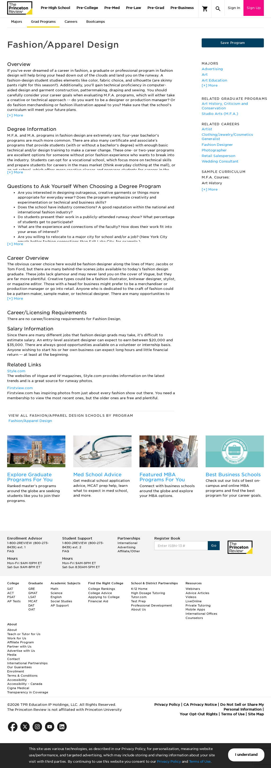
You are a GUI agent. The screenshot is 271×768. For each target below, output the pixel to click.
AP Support (60, 605)
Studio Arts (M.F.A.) (220, 114)
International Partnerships (27, 663)
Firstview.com (20, 388)
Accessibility (17, 680)
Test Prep (138, 601)
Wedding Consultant (220, 161)
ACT (10, 593)
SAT (10, 589)
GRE (31, 589)
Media (11, 655)
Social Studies (61, 601)
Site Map (256, 714)
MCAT (32, 601)
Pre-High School (55, 8)
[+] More (15, 115)
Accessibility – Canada (24, 684)
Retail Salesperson (218, 156)
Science (56, 593)
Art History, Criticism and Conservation (225, 106)
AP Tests (14, 601)
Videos (191, 597)
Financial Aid (98, 601)
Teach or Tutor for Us (23, 634)
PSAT (11, 597)
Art (205, 75)
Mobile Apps (195, 609)
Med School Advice (97, 474)
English (56, 597)
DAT (31, 605)
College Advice (100, 593)
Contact (13, 659)
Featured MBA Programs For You (162, 477)
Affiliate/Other (129, 551)
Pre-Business (182, 8)
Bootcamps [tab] (95, 22)
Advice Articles (197, 593)
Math (54, 589)
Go (213, 545)
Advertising (212, 69)
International (127, 543)
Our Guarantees (19, 667)
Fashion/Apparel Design (30, 421)
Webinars (193, 589)
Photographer (214, 150)
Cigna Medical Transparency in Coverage (27, 690)
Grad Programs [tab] (43, 22)
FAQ (10, 551)
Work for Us (16, 638)
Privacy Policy (169, 761)
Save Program (232, 43)
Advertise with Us (21, 651)
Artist (207, 129)
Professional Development (151, 605)
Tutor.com (139, 597)
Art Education (214, 80)
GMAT (32, 593)
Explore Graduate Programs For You (30, 477)
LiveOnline (194, 601)
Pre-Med (112, 8)
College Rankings (101, 589)
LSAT (32, 597)
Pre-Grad (155, 8)
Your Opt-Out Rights (199, 714)
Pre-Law (133, 8)
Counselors (194, 618)
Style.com (16, 371)
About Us (138, 609)
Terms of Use (200, 761)
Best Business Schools (233, 474)
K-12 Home (139, 589)
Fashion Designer (217, 145)
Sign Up (254, 8)
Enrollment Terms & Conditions (22, 673)
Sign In (234, 8)
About (12, 630)
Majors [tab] (16, 22)
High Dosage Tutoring (148, 593)
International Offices (201, 614)
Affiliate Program (20, 642)
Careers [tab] (71, 22)
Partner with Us (19, 646)
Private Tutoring (198, 605)
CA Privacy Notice (200, 705)
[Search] (218, 8)
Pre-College (87, 8)
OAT (31, 609)
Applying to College (104, 597)
